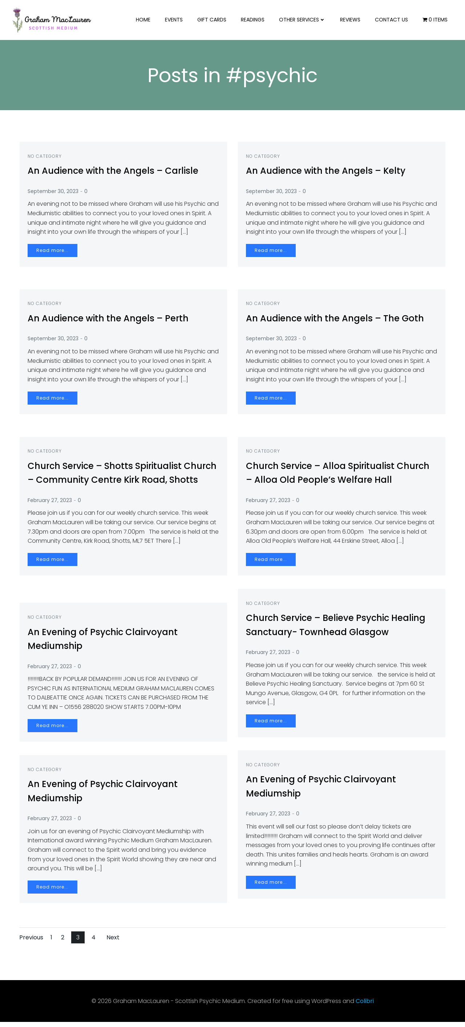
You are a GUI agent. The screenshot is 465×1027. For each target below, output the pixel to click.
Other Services (304, 19)
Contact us (393, 19)
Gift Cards (213, 19)
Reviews (352, 19)
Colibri (365, 1006)
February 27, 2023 (53, 518)
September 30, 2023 (56, 196)
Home (145, 19)
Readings (254, 19)
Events (176, 19)
